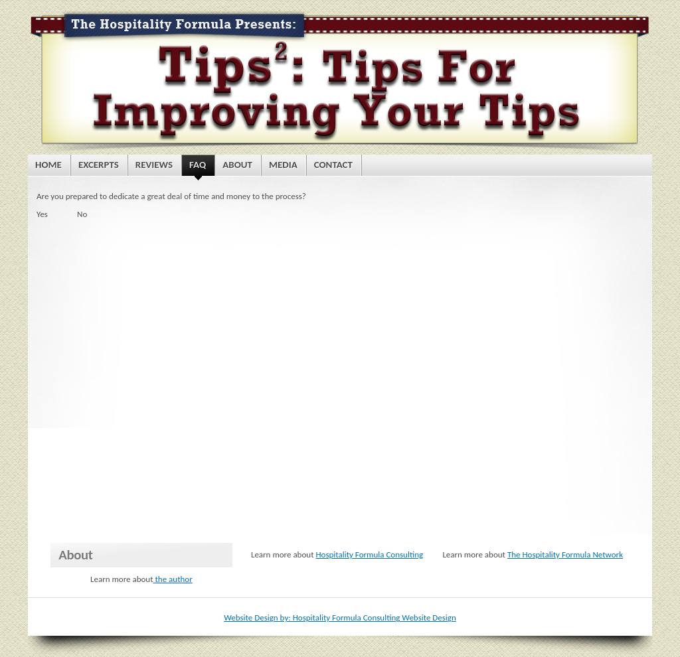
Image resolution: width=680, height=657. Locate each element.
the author (173, 579)
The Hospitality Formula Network (565, 554)
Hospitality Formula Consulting (369, 554)
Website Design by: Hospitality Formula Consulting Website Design (340, 617)
